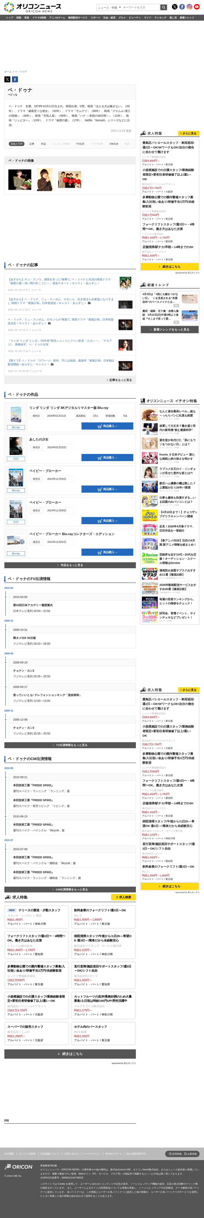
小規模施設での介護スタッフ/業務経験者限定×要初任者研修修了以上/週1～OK (168, 174)
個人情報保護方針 (136, 1153)
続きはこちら (72, 1054)
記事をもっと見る (121, 380)
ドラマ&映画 (39, 17)
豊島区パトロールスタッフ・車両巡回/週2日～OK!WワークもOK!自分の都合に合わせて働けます (168, 147)
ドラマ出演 (97, 143)
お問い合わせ (71, 1153)
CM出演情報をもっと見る (70, 889)
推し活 (173, 17)
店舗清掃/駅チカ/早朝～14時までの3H (167, 247)
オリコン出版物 (27, 1153)
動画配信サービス (77, 17)
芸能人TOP (17, 143)
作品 (43, 143)
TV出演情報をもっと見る (70, 745)
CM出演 (114, 143)
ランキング (160, 17)
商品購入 (107, 426)
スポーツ (95, 17)
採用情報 (177, 1154)
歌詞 (127, 143)
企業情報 (192, 1154)
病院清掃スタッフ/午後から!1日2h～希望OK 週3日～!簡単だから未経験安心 (168, 824)
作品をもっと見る (70, 565)
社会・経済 (109, 17)
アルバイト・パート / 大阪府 (36, 1005)
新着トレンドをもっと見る (169, 329)
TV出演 (80, 143)
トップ (9, 17)
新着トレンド (187, 17)
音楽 (26, 17)
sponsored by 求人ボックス (124, 1063)
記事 (31, 143)
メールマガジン (91, 1153)
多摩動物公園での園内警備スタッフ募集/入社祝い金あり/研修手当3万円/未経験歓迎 (168, 201)
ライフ (147, 17)
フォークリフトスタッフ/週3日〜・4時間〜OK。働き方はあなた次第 (168, 227)
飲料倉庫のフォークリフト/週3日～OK (168, 866)
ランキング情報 (61, 143)
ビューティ (135, 17)
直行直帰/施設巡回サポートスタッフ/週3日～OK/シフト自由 (168, 846)
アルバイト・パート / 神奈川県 (36, 917)
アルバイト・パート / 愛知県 (36, 945)
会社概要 (9, 1153)
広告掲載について (50, 1153)
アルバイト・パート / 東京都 (103, 917)
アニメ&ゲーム (57, 17)
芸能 (18, 17)
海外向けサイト (113, 1153)
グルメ (122, 17)
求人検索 (125, 897)
